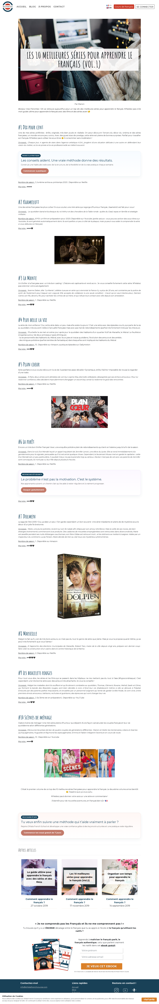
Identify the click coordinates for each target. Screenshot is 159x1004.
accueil (75, 987)
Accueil (21, 6)
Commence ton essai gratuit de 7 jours (42, 833)
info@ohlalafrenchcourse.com (33, 987)
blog (74, 990)
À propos (44, 6)
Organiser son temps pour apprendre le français (120, 877)
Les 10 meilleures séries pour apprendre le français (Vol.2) (79, 877)
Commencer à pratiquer (34, 171)
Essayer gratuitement (33, 490)
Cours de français (124, 6)
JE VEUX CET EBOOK (102, 966)
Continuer (149, 999)
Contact (59, 6)
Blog (32, 6)
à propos (76, 992)
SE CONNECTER (144, 6)
